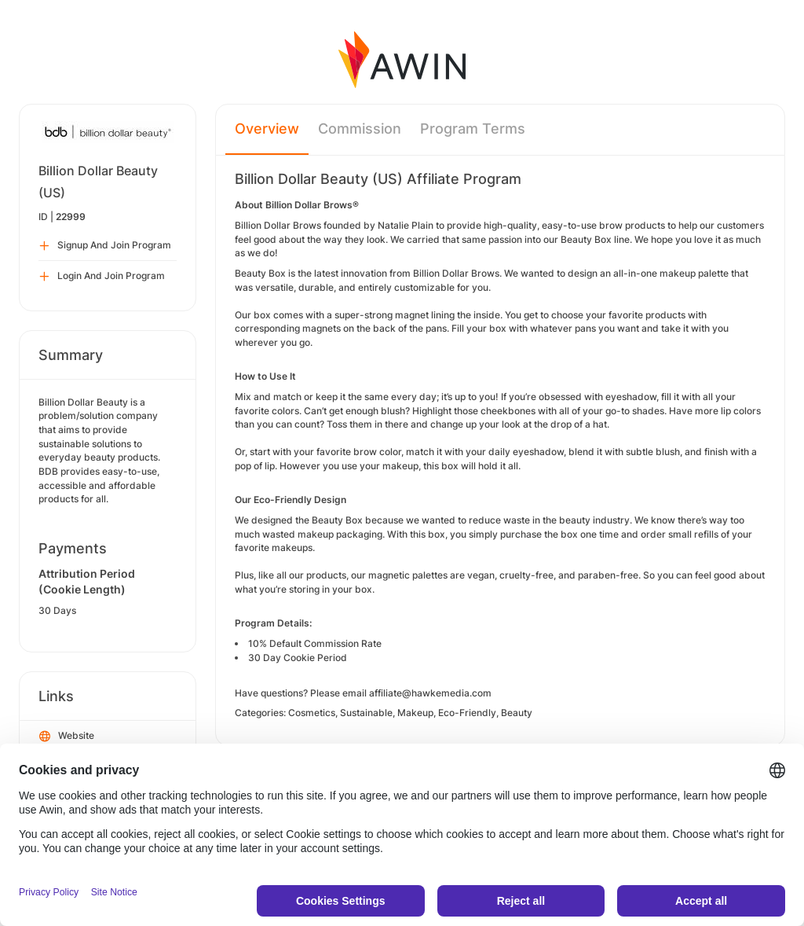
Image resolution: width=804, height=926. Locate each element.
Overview (267, 128)
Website (66, 736)
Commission (359, 128)
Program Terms (472, 128)
